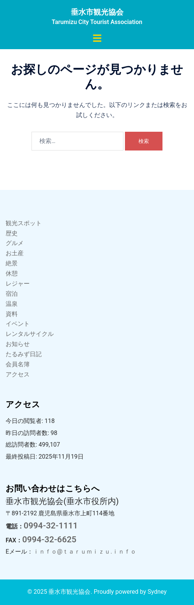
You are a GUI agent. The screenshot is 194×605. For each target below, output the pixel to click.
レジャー (18, 283)
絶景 (12, 263)
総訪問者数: (22, 444)
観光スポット (24, 223)
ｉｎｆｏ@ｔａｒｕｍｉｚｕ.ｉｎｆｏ (84, 551)
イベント (18, 323)
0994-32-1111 (51, 525)
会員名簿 (18, 364)
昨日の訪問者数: (28, 432)
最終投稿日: (22, 456)
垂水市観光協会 (97, 12)
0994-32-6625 (49, 539)
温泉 (12, 303)
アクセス (18, 374)
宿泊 (12, 293)
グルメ (15, 243)
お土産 (15, 253)
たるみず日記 (24, 354)
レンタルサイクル (30, 333)
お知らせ (18, 344)
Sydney (157, 591)
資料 (12, 314)
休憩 (12, 273)
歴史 (12, 233)
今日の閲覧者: (25, 420)
